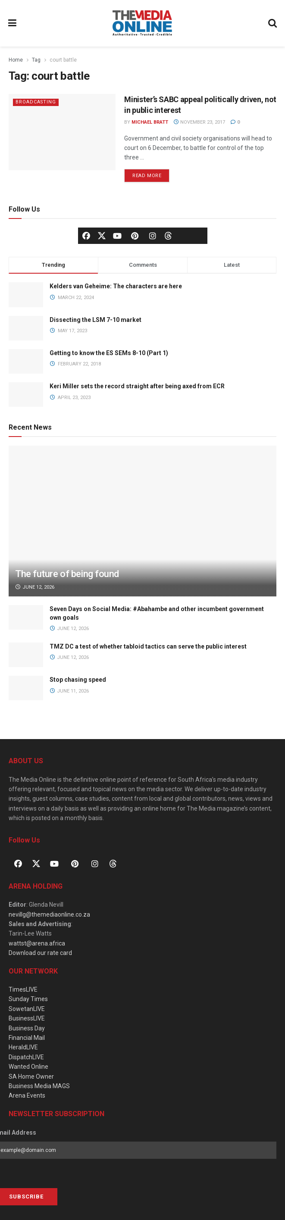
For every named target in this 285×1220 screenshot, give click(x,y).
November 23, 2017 (199, 122)
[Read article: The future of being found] (142, 541)
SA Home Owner (31, 1076)
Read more (150, 173)
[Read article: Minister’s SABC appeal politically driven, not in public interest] (62, 132)
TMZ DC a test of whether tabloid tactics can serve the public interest (148, 646)
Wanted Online (28, 1066)
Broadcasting (36, 102)
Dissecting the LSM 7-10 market (95, 319)
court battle (63, 60)
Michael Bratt (150, 122)
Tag (36, 60)
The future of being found (67, 573)
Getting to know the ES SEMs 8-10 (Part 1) (109, 352)
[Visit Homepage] (142, 23)
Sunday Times (28, 998)
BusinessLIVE (27, 1018)
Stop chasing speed (78, 679)
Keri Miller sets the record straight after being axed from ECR (137, 386)
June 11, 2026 (69, 691)
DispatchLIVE (26, 1057)
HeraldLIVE (23, 1047)
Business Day (27, 1028)
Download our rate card (40, 952)
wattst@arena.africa (37, 943)
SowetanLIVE (27, 1008)
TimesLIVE (23, 989)
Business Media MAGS (39, 1086)
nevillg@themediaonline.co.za (49, 914)
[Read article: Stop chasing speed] (26, 688)
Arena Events (27, 1095)
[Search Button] (273, 23)
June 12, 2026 (34, 587)
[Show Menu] (12, 23)
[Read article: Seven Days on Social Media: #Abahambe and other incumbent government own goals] (26, 617)
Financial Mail (27, 1037)
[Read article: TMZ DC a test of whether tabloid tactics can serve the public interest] (26, 655)
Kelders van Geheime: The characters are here (116, 286)
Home (16, 60)
